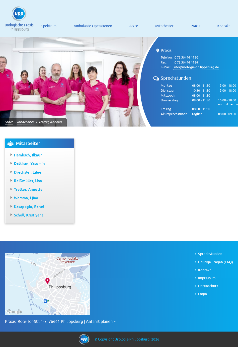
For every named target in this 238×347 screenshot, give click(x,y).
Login (202, 294)
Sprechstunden (210, 254)
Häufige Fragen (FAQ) (215, 262)
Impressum (207, 278)
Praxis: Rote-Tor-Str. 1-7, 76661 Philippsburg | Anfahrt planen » (60, 321)
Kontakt (204, 270)
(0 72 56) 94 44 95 (185, 57)
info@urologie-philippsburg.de (196, 67)
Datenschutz (208, 286)
